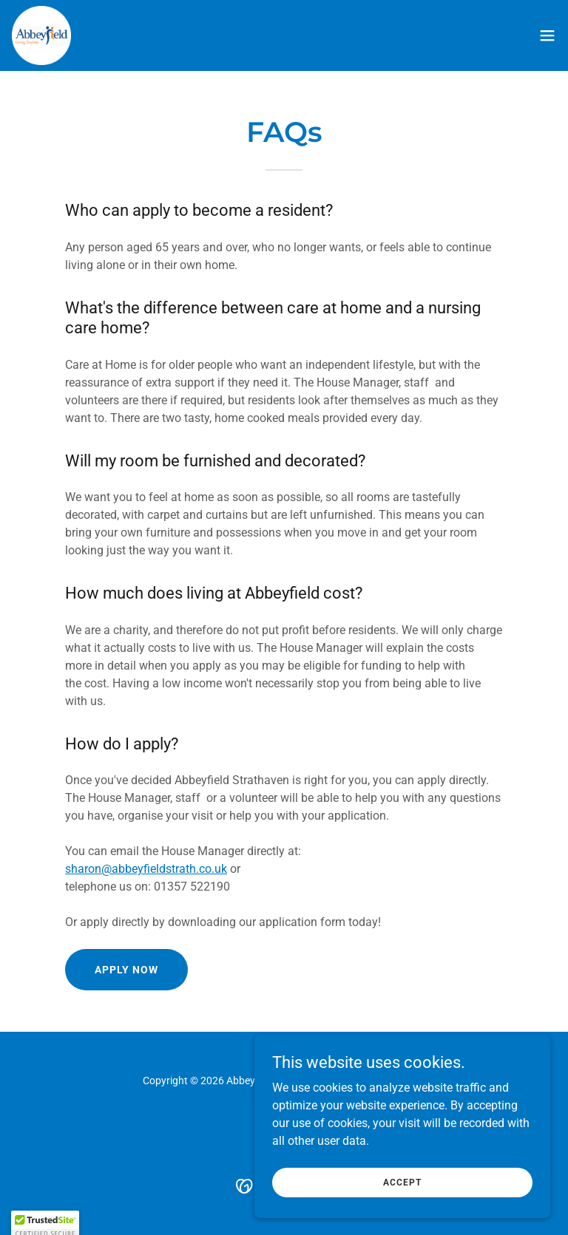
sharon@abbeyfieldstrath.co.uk (146, 869)
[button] (547, 35)
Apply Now (126, 970)
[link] (41, 35)
